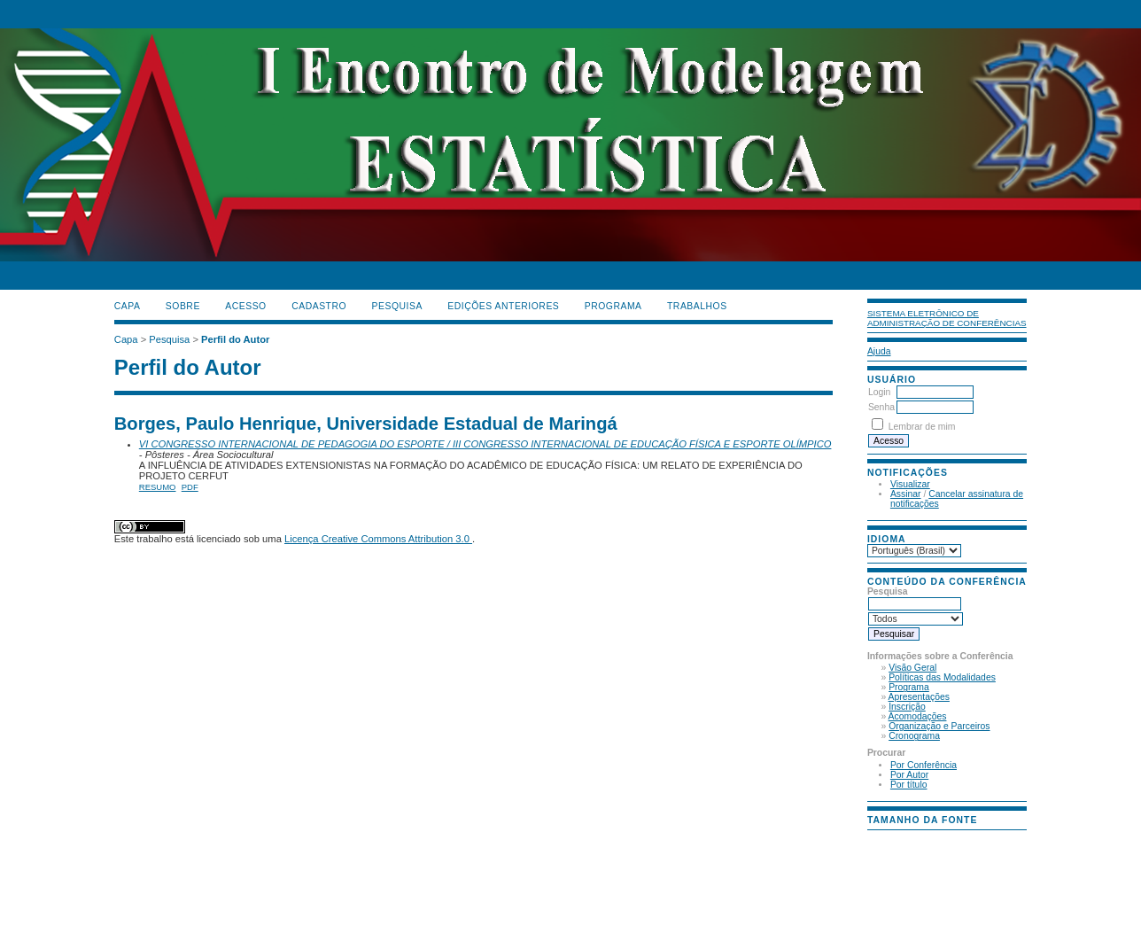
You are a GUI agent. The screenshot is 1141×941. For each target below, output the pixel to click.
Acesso (245, 306)
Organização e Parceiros (939, 726)
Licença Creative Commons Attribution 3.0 (378, 538)
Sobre (183, 306)
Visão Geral (912, 668)
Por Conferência (923, 765)
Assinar (905, 494)
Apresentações (919, 697)
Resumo (157, 487)
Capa (127, 306)
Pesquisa (397, 306)
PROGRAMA (613, 306)
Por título (909, 784)
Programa (909, 687)
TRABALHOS (697, 306)
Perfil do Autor (235, 339)
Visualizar (910, 484)
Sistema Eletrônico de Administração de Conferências (947, 318)
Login (879, 392)
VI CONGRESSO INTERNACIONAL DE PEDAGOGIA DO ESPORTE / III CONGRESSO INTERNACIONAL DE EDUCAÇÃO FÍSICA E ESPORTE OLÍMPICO (485, 444)
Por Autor (909, 775)
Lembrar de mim (922, 427)
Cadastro (318, 306)
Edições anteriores (503, 306)
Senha (881, 407)
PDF (190, 487)
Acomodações (918, 716)
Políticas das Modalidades (942, 677)
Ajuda (879, 351)
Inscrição (907, 707)
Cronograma (914, 736)
